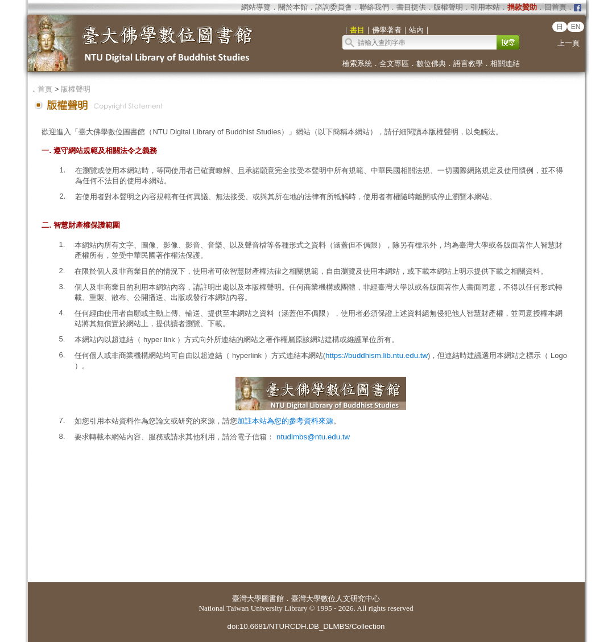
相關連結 (505, 63)
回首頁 (555, 7)
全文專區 (394, 63)
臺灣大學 (247, 598)
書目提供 (411, 7)
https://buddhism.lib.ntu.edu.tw (376, 355)
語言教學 (468, 63)
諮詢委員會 (333, 7)
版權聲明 (448, 7)
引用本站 (485, 7)
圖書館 (273, 598)
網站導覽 (256, 7)
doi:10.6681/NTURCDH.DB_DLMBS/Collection (305, 626)
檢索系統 (357, 63)
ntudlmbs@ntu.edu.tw (313, 437)
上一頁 (568, 43)
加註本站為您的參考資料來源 (285, 421)
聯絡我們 (374, 7)
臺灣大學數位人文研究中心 (335, 598)
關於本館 (293, 7)
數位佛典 (431, 63)
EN (576, 27)
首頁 (45, 89)
